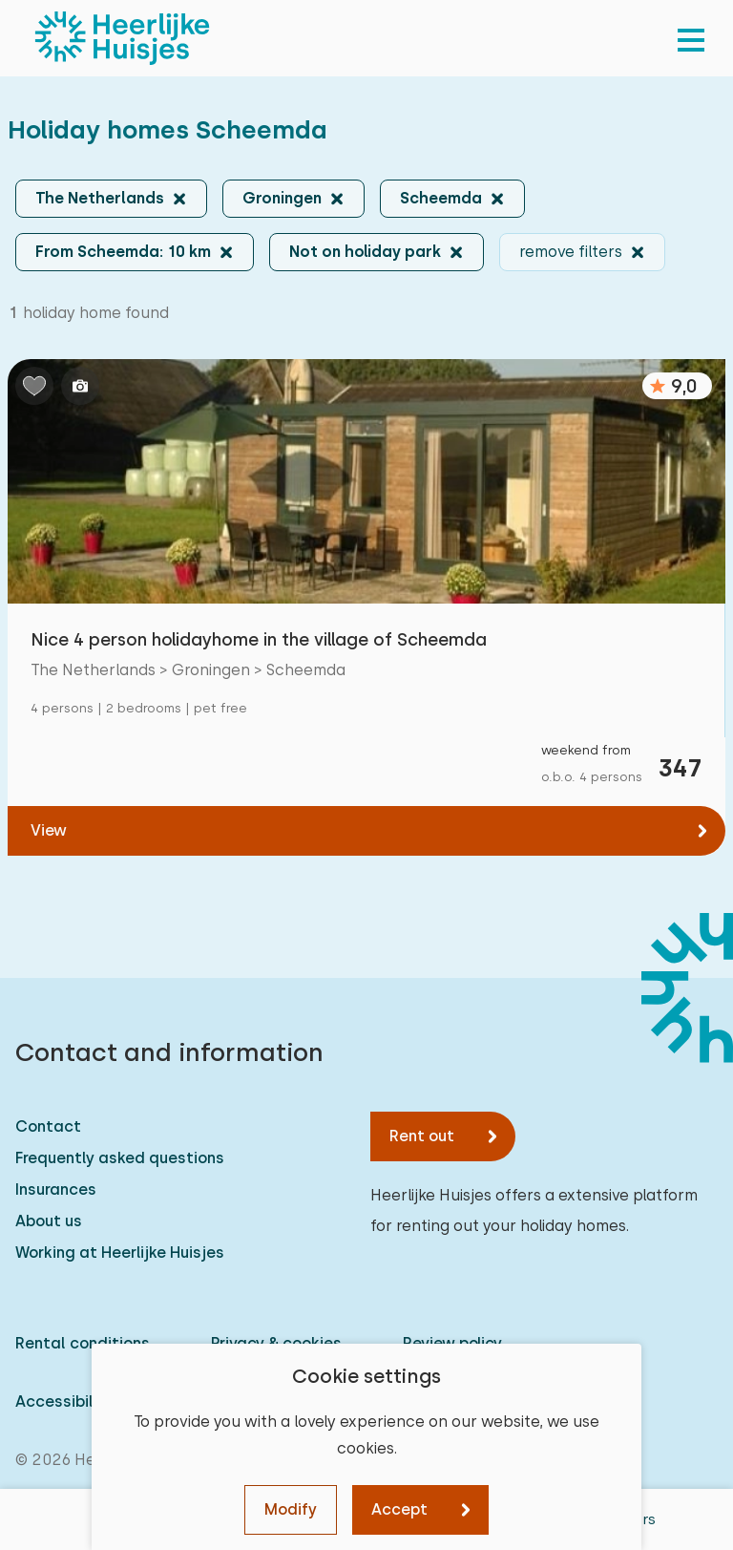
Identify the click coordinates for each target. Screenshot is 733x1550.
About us (48, 1221)
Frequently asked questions (119, 1158)
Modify (290, 1509)
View (49, 830)
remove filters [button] (570, 252)
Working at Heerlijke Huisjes (119, 1252)
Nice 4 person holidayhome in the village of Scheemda (259, 639)
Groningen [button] (282, 198)
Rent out (421, 1136)
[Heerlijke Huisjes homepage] (122, 38)
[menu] (691, 38)
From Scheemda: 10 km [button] (123, 252)
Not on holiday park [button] (365, 252)
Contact (48, 1126)
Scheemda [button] (441, 198)
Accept (399, 1509)
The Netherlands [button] (99, 198)
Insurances (55, 1189)
